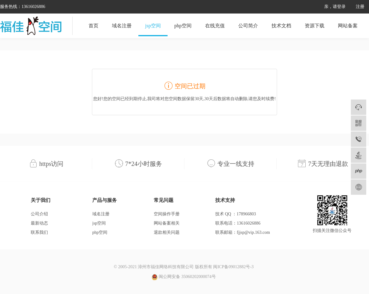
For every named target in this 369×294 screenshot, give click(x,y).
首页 (93, 25)
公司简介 (248, 25)
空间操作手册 (167, 214)
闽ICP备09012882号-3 (233, 267)
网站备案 (348, 25)
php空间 (183, 25)
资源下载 (314, 25)
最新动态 (39, 223)
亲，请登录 (335, 6)
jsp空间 (153, 25)
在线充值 (215, 25)
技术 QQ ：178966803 (235, 214)
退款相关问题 (167, 232)
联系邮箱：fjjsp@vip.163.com (242, 232)
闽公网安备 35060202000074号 (184, 277)
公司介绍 (39, 214)
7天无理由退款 (328, 163)
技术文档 (281, 25)
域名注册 (122, 25)
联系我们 (39, 232)
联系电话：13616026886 (237, 223)
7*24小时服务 (143, 163)
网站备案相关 (167, 223)
